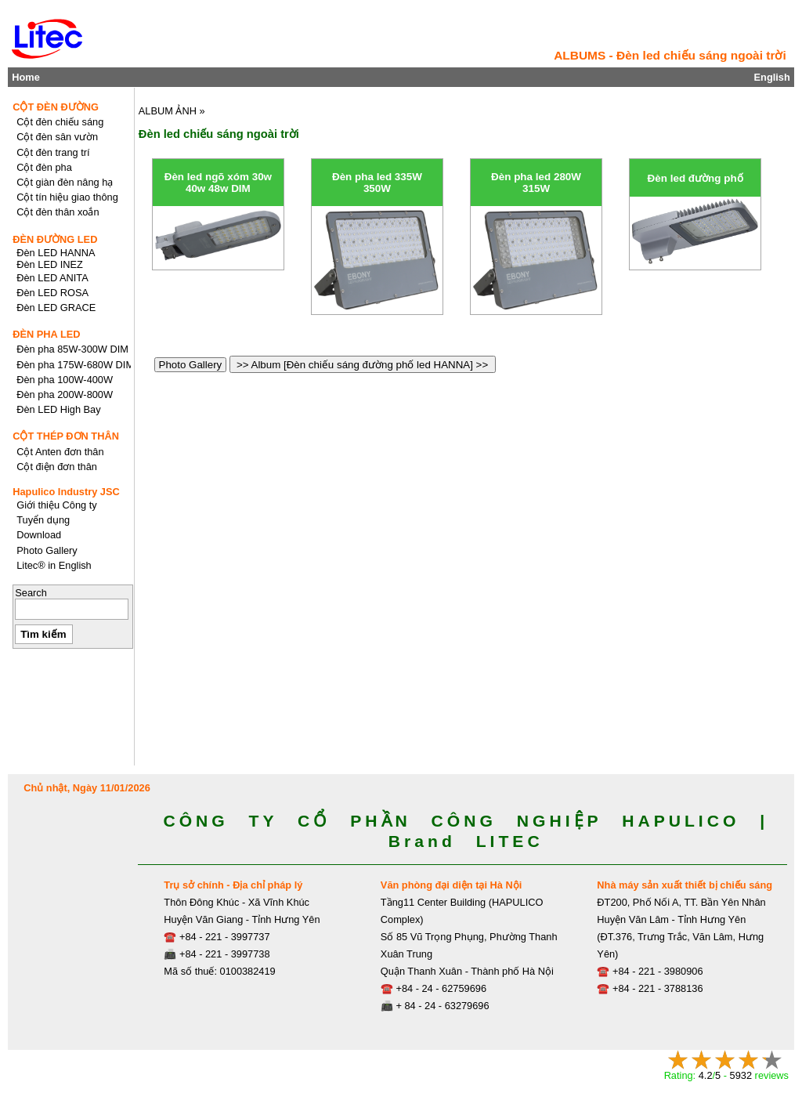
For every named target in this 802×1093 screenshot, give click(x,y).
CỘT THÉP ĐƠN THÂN (66, 436)
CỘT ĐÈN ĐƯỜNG (56, 107)
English (772, 77)
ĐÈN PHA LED (46, 334)
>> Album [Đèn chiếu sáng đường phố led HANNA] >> (362, 365)
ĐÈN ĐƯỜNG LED (55, 239)
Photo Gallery (190, 365)
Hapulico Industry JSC (66, 492)
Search (31, 593)
